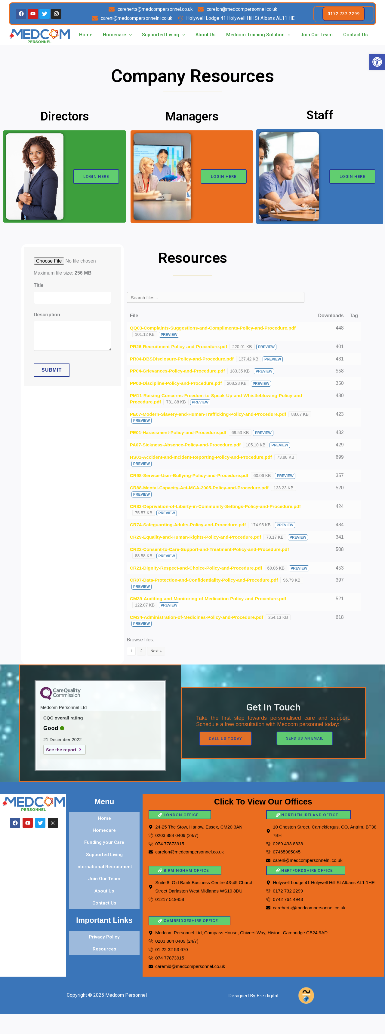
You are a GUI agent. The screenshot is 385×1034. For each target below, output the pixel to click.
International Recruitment (104, 873)
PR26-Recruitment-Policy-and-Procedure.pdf (181, 346)
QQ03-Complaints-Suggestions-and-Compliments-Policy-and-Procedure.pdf (216, 327)
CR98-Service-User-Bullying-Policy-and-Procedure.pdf (192, 475)
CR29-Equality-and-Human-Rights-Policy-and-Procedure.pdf (198, 537)
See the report (61, 762)
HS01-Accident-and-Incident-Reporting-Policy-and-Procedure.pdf (204, 457)
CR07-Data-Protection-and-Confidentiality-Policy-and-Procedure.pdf (207, 592)
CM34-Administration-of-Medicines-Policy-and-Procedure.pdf (200, 629)
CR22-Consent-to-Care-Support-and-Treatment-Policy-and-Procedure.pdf (213, 555)
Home (85, 35)
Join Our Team (316, 35)
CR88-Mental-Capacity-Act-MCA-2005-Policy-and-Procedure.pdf (202, 487)
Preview (169, 335)
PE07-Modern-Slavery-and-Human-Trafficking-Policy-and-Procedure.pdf (212, 414)
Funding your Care (104, 852)
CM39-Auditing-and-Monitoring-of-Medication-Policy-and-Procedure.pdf (212, 611)
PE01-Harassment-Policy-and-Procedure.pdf (180, 432)
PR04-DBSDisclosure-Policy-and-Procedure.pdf (184, 358)
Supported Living (164, 35)
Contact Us (355, 35)
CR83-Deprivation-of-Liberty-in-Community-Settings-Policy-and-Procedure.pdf (219, 506)
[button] (377, 62)
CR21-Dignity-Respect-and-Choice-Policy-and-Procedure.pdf (199, 573)
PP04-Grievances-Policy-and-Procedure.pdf (179, 370)
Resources (104, 949)
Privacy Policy (104, 938)
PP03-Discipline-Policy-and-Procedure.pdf (178, 383)
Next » (156, 663)
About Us (205, 35)
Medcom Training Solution (258, 35)
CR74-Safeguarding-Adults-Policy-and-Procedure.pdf (190, 524)
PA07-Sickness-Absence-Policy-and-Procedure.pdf (188, 444)
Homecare (117, 35)
